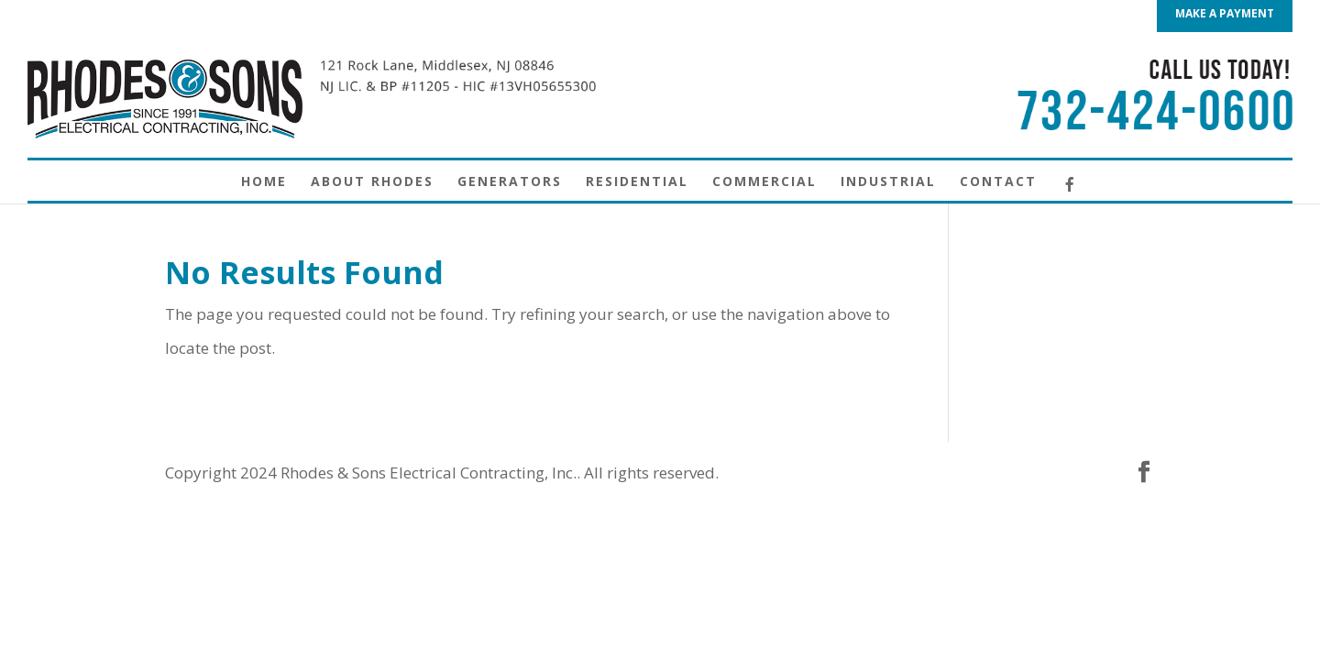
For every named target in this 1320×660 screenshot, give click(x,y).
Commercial (764, 182)
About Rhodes (372, 182)
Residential (637, 182)
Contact (998, 182)
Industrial (888, 182)
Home (264, 182)
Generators (509, 182)
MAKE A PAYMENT (1224, 14)
